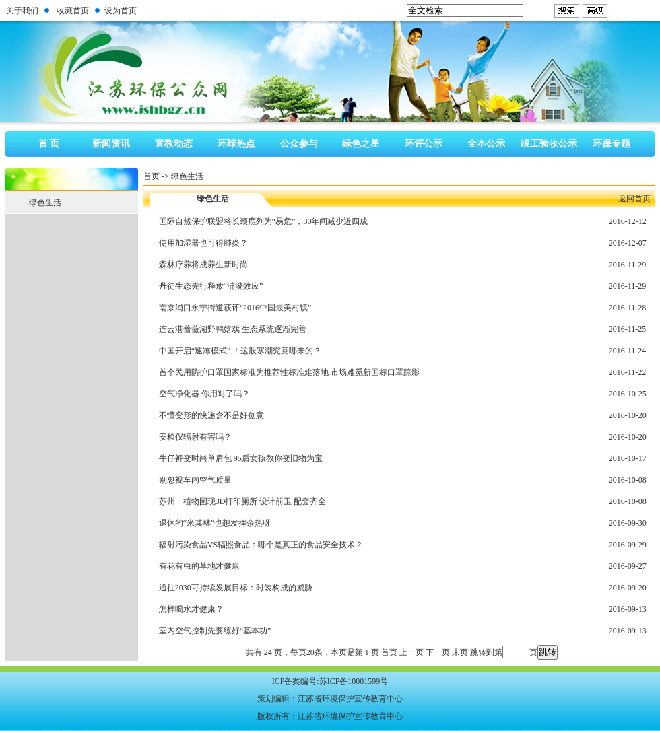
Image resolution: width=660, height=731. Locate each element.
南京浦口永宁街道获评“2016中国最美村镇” (235, 307)
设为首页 (120, 10)
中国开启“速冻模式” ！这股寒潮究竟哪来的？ (240, 350)
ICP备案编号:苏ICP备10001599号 (330, 681)
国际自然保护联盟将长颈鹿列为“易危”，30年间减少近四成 (263, 221)
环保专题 (611, 144)
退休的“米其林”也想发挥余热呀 (215, 523)
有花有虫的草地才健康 (199, 566)
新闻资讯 (111, 144)
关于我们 (22, 10)
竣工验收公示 (549, 144)
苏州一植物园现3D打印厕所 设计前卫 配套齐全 (243, 501)
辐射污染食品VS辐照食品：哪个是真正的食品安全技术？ (261, 544)
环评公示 (423, 144)
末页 (460, 652)
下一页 (438, 652)
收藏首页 (73, 10)
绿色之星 (361, 144)
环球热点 (236, 144)
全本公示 (486, 144)
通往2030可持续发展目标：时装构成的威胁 (235, 587)
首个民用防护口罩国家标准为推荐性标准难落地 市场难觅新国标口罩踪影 (289, 372)
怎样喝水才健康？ (191, 609)
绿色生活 (187, 176)
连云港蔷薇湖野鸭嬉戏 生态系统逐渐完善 (232, 329)
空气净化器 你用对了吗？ (204, 393)
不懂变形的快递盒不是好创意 (211, 415)
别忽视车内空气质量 (195, 480)
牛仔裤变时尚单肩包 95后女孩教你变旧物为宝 (241, 458)
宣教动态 (174, 144)
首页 (151, 176)
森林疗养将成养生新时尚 (203, 264)
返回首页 (634, 198)
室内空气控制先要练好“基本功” (215, 630)
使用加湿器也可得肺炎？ (203, 243)
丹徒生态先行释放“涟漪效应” (211, 286)
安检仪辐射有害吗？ (195, 437)
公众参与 (299, 144)
